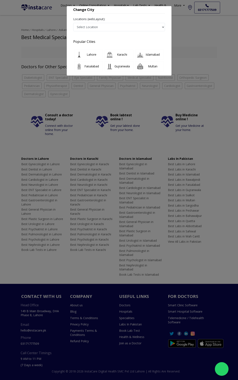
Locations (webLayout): (89, 19)
